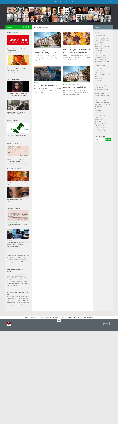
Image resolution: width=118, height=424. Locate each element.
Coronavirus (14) (100, 110)
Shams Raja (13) (100, 119)
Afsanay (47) (99, 48)
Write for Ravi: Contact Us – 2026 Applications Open (60, 317)
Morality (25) (99, 69)
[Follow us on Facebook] (23, 27)
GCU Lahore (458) (100, 35)
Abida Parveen (15, 277)
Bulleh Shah (12, 279)
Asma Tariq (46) (100, 50)
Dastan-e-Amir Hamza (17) (102, 95)
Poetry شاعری (28, 2)
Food (80, 2)
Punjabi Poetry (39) (100, 55)
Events (62, 2)
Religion (74, 2)
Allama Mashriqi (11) (101, 130)
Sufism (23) (99, 76)
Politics (56, 2)
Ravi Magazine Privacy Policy (86, 317)
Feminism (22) (99, 78)
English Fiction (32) (100, 65)
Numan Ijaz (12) (100, 125)
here (22, 261)
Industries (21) (99, 80)
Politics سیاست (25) (101, 72)
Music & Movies (47, 2)
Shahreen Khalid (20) (101, 85)
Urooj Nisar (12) (100, 129)
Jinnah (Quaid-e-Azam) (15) (103, 104)
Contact (98, 2)
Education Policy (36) (101, 59)
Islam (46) (98, 52)
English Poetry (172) (101, 42)
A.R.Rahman (12, 281)
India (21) (98, 82)
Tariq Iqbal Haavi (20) (101, 87)
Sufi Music (33, 317)
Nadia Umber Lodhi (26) (102, 67)
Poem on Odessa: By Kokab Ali (46, 85)
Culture (68, 2)
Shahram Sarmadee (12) (102, 127)
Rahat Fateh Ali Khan (17, 276)
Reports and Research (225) (103, 40)
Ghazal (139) (99, 44)
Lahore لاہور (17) (100, 93)
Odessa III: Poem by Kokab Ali (45, 53)
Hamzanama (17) (100, 97)
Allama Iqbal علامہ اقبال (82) (103, 46)
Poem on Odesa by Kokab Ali (74, 87)
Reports (86, 2)
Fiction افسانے (37, 2)
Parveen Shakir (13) (100, 115)
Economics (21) (100, 84)
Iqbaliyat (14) (99, 108)
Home (8, 2)
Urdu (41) (98, 54)
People (14, 2)
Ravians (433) (99, 37)
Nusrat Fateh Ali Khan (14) (102, 112)
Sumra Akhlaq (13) (100, 114)
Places (19, 2)
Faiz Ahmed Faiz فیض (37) (102, 57)
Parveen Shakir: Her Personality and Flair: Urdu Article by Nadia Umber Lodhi (17, 95)
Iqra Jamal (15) (99, 106)
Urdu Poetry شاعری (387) (102, 38)
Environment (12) (100, 121)
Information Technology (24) (103, 74)
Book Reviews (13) (100, 117)
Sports (92, 2)
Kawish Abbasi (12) (101, 123)
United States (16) (100, 99)
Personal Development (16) (103, 102)
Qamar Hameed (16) (101, 100)
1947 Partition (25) (100, 70)
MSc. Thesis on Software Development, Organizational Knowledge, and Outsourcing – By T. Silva (17, 244)
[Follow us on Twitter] (26, 27)
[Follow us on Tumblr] (28, 27)
